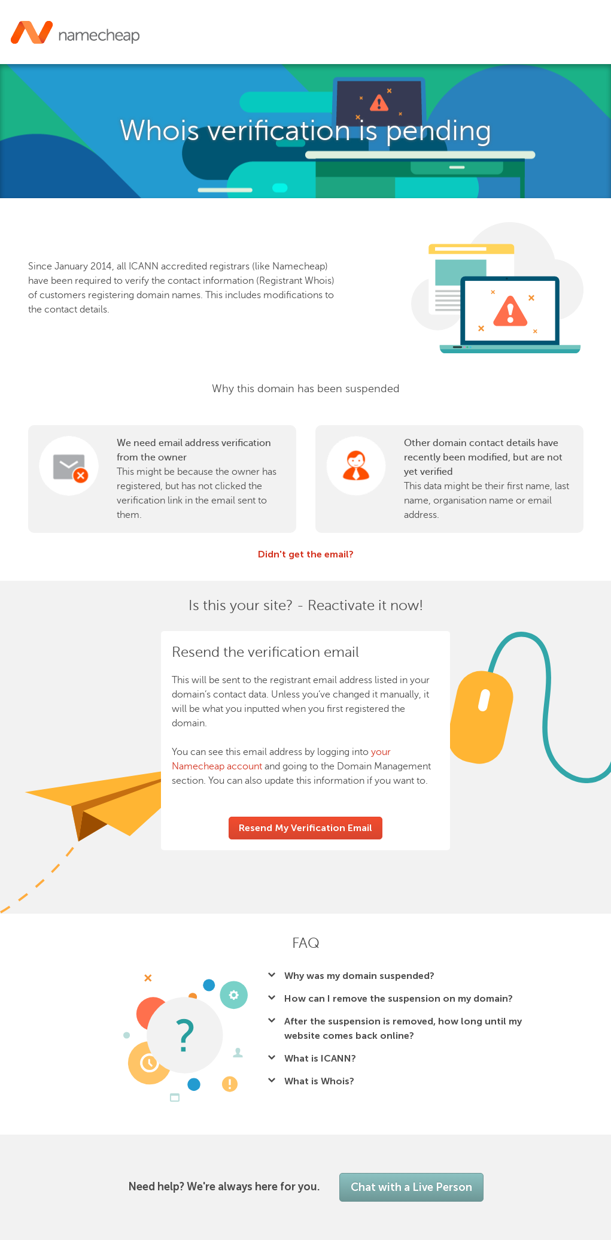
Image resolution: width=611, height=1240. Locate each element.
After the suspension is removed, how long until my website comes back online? (403, 1028)
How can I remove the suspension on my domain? (398, 998)
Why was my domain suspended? (359, 975)
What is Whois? (319, 1081)
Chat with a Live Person (411, 1187)
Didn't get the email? (306, 554)
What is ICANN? (320, 1058)
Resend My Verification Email (305, 827)
